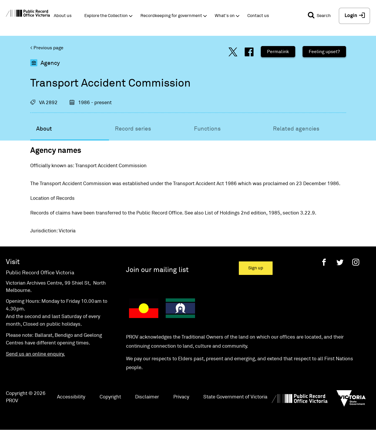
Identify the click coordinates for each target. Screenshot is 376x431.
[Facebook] (324, 262)
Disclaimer (147, 397)
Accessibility (71, 397)
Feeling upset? (324, 51)
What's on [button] (225, 15)
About (44, 129)
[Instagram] (355, 262)
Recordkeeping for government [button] (171, 15)
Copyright (110, 397)
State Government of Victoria (235, 397)
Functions (207, 129)
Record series (133, 129)
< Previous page (46, 47)
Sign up (255, 268)
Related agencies (296, 129)
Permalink (278, 51)
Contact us (258, 15)
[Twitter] (339, 262)
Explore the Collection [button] (106, 15)
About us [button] (63, 15)
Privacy (181, 397)
